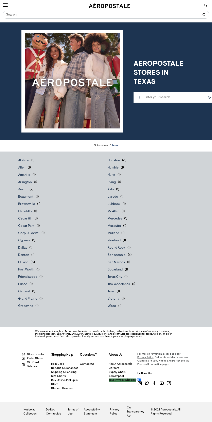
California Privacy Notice (151, 361)
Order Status (32, 358)
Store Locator (33, 354)
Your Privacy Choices (122, 380)
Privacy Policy (145, 357)
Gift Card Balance (30, 364)
